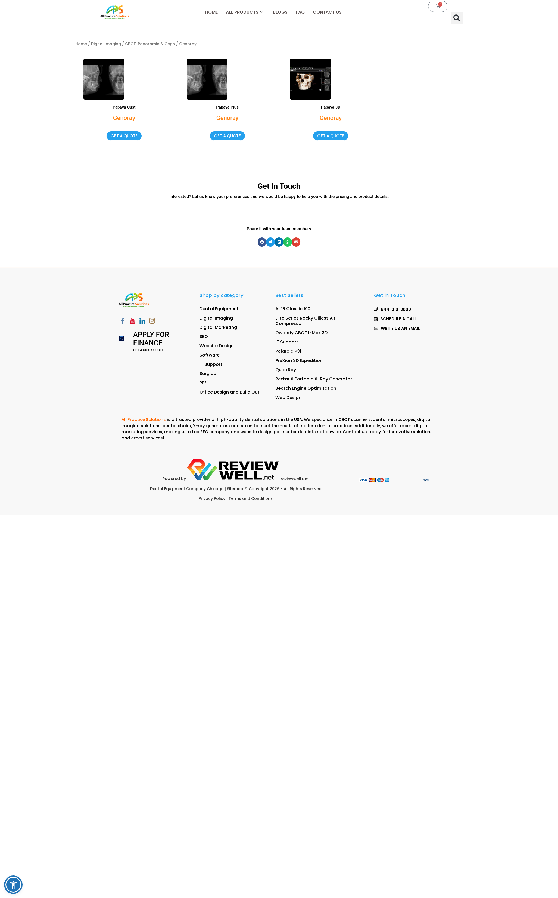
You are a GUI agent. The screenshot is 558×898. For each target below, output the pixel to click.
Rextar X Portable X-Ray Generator (313, 379)
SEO (203, 336)
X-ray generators (211, 426)
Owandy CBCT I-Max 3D (301, 333)
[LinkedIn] (142, 321)
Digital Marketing (218, 327)
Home (211, 12)
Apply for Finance (151, 338)
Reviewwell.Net (248, 479)
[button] (457, 18)
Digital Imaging (106, 44)
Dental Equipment (219, 309)
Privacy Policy (212, 498)
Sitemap (235, 488)
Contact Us (327, 12)
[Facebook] (123, 321)
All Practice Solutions (144, 419)
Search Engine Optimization (305, 388)
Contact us (355, 432)
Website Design (216, 346)
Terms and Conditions (251, 498)
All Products (244, 12)
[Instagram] (152, 321)
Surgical (208, 373)
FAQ (300, 12)
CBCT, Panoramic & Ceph (150, 44)
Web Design (288, 397)
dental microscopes (394, 419)
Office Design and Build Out (229, 392)
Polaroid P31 (288, 351)
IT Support (210, 364)
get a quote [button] (124, 136)
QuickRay (285, 370)
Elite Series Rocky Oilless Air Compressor (305, 321)
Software (209, 355)
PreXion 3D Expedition (299, 360)
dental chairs (177, 426)
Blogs (280, 12)
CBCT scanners (354, 419)
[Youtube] (133, 321)
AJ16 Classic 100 (292, 309)
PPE (203, 383)
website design (257, 432)
